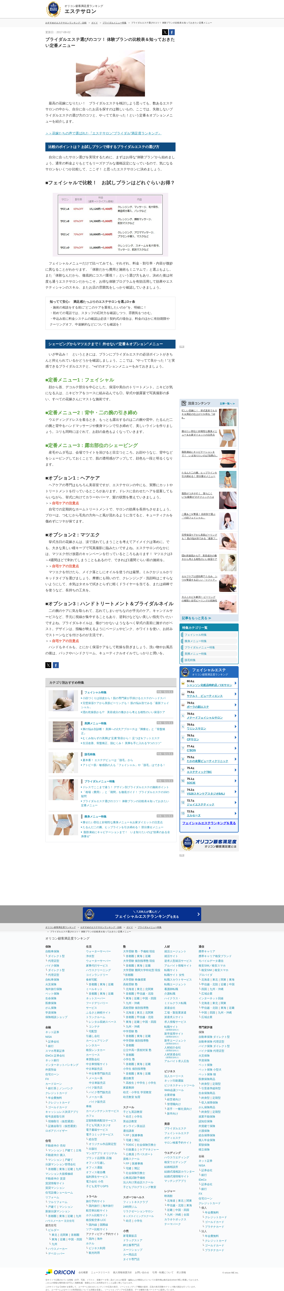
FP (127, 1135)
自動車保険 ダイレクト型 (214, 1036)
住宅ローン (52, 1074)
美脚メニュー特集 (95, 723)
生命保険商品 (207, 1093)
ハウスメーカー (57, 1248)
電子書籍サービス (97, 1129)
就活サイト (171, 956)
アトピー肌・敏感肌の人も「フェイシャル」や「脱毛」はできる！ (124, 765)
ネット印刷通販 (174, 1080)
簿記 (137, 1140)
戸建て (69, 1150)
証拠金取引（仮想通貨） (63, 1126)
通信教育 (128, 1078)
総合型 (93, 1139)
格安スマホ (221, 970)
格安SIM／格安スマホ (212, 965)
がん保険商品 (207, 1107)
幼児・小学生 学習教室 (137, 1092)
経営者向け (174, 1099)
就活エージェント (175, 951)
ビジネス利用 (97, 1248)
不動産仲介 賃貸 (55, 1178)
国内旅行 (94, 1205)
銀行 (51, 1046)
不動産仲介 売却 (55, 1145)
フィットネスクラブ (135, 1202)
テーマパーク (172, 1224)
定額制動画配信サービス (101, 1120)
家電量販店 (130, 1235)
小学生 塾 (129, 1059)
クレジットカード (56, 1093)
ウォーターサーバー (98, 951)
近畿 (70, 1169)
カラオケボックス (175, 1219)
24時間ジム (130, 1206)
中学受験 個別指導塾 (136, 1040)
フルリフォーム (57, 1202)
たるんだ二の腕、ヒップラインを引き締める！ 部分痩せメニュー (123, 827)
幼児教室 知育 (131, 1097)
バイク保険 (52, 965)
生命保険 (50, 998)
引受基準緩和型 (211, 1088)
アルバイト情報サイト (178, 965)
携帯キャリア (207, 951)
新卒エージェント (175, 1042)
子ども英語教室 (132, 1111)
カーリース (93, 1054)
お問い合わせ (142, 1272)
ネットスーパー (95, 998)
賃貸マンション (55, 1187)
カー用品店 (130, 1254)
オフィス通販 (94, 1167)
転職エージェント (175, 984)
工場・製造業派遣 (175, 1012)
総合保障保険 (207, 1135)
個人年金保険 (207, 1140)
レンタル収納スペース (102, 1021)
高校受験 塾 (130, 984)
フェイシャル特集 (95, 692)
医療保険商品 (207, 1079)
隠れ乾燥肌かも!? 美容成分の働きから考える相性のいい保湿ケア (124, 712)
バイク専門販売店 (100, 1092)
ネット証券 (52, 1032)
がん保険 (50, 1007)
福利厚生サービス (97, 1176)
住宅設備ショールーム (59, 1192)
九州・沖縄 (133, 1003)
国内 (91, 1238)
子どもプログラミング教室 (139, 1187)
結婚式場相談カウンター (179, 1171)
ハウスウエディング (176, 1157)
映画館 (168, 1195)
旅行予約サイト (95, 1201)
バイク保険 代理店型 (211, 1050)
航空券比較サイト (97, 1210)
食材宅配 (91, 979)
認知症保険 (205, 1121)
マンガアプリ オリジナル (101, 1153)
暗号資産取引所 (55, 1116)
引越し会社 (93, 1036)
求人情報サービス (175, 1021)
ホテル (90, 1243)
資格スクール (131, 1158)
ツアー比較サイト (97, 1229)
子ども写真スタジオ (98, 1125)
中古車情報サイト (97, 1064)
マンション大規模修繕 (59, 1173)
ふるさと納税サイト (98, 1012)
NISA (48, 1036)
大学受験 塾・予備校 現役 (139, 951)
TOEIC (130, 1144)
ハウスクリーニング (98, 970)
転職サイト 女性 (174, 974)
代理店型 (53, 960)
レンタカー (93, 1045)
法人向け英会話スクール (138, 1182)
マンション (55, 1150)
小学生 (152, 1082)
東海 (62, 1169)
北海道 (130, 989)
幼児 (128, 1116)
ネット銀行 (52, 1060)
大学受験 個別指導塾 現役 (139, 960)
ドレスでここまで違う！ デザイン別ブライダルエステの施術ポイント (126, 787)
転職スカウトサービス (178, 979)
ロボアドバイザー (56, 1130)
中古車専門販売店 (100, 1073)
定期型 (216, 1083)
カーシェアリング (97, 1040)
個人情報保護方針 (122, 1272)
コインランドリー (97, 974)
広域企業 (206, 993)
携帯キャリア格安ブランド (215, 956)
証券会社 (53, 1041)
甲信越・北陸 (145, 993)
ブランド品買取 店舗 (99, 1158)
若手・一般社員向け (179, 1108)
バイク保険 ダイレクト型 (214, 1046)
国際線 (104, 1224)
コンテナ (94, 1026)
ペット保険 (52, 993)
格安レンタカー (95, 1050)
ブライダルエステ (175, 1128)
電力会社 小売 (94, 1181)
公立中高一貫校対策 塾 (137, 1050)
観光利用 (94, 1252)
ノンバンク (66, 1088)
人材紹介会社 (172, 1049)
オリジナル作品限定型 (102, 1144)
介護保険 (204, 1130)
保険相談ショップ (56, 1017)
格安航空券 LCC (96, 1220)
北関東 (64, 1234)
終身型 (205, 1083)
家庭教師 (128, 1087)
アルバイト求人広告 (176, 1061)
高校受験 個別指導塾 (136, 1007)
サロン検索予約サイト (178, 1142)
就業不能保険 (207, 1116)
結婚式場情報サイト (176, 1176)
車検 (89, 1106)
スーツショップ (132, 1249)
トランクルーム (95, 1017)
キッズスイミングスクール (138, 1216)
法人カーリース (174, 1076)
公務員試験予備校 (134, 1177)
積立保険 (204, 1149)
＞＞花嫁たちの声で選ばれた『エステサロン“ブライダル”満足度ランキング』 (103, 133)
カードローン (53, 1083)
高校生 (130, 1082)
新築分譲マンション (57, 1211)
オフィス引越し (95, 1162)
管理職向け (174, 1104)
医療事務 (137, 1135)
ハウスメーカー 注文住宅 (59, 1220)
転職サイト (171, 970)
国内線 (93, 1224)
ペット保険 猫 (207, 1074)
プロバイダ (205, 974)
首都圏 (52, 1169)
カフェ (90, 1115)
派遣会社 (169, 1007)
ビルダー (53, 1230)
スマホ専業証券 (55, 1050)
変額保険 (204, 1144)
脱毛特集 (89, 754)
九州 (78, 1169)
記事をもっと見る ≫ (196, 613)
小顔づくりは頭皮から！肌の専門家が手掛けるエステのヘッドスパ (124, 698)
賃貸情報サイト (55, 1183)
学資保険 (50, 1012)
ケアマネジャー (149, 1149)
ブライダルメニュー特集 (99, 781)
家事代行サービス (97, 965)
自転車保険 (52, 979)
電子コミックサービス (100, 1134)
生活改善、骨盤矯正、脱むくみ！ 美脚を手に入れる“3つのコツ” (122, 743)
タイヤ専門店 (131, 1259)
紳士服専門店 (131, 1245)
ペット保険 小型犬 (210, 1069)
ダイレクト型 (56, 956)
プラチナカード (214, 1226)
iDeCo (202, 1179)
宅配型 (93, 1031)
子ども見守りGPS (97, 1186)
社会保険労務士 (146, 1144)
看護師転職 (171, 989)
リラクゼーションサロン (138, 1211)
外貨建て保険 (207, 1126)
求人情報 (181, 1272)
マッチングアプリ (175, 1180)
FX (47, 1079)
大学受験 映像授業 (134, 979)
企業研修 (169, 1094)
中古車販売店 (94, 1068)
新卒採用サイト (174, 1035)
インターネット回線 (211, 998)
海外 (100, 1238)
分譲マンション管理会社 (60, 1164)
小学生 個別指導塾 (134, 1068)
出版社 (93, 1148)
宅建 (128, 1140)
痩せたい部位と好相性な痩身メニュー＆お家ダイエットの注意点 (123, 822)
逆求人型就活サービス (178, 960)
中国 (231, 984)
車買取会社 (93, 1059)
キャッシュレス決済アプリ (61, 1111)
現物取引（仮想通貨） (62, 1121)
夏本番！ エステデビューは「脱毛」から (108, 760)
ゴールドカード (57, 1107)
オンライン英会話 (134, 1126)
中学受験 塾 (130, 1031)
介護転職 (169, 993)
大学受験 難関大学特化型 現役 (142, 970)
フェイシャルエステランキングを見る (209, 818)
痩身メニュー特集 (95, 816)
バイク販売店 (94, 1087)
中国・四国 (75, 1239)
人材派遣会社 (172, 1055)
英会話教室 (130, 1121)
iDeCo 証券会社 (55, 1055)
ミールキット (94, 989)
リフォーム (52, 1197)
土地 (78, 1150)
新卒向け (172, 1113)
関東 (189, 1200)
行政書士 (131, 1149)
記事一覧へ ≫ (227, 398)
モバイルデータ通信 (211, 960)
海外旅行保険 (53, 989)
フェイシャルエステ (214, 667)
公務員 (130, 1154)
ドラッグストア (132, 1240)
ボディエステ (172, 1137)
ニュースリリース (100, 1272)
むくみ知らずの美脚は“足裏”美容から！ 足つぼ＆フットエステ (121, 738)
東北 (54, 1234)
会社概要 (83, 1272)
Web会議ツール (174, 1090)
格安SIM (206, 970)
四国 (204, 989)
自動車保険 (52, 951)
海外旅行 (108, 1205)
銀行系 (52, 1088)
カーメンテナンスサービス (102, 1111)
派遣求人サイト (174, 1017)
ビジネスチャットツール (179, 1085)
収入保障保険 (209, 1102)
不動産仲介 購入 (55, 1155)
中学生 (141, 1082)
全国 (186, 1214)
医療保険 (50, 1003)
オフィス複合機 (95, 1172)
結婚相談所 (171, 1166)
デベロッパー (56, 1253)
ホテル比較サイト (97, 1215)
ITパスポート (145, 1154)
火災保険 (50, 984)
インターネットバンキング (61, 1064)
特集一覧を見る (165, 692)
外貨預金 (50, 1069)
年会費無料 (55, 1097)
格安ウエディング (175, 1162)
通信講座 (128, 1130)
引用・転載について (163, 1272)
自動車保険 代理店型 (211, 1041)
